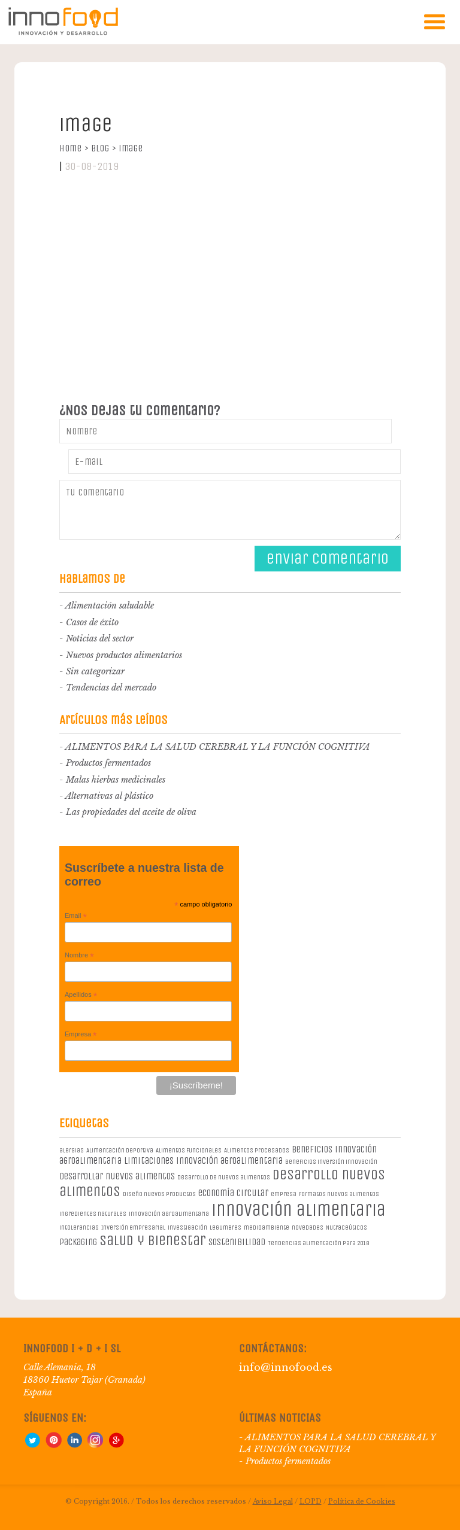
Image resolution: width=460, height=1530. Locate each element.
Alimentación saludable (109, 605)
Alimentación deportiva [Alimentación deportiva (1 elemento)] (119, 1150)
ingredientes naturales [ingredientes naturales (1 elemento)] (92, 1214)
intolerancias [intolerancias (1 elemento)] (79, 1227)
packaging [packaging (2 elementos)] (78, 1242)
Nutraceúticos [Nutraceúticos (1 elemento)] (346, 1227)
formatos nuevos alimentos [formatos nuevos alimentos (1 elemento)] (339, 1194)
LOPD (310, 1501)
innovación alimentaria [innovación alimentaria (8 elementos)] (298, 1210)
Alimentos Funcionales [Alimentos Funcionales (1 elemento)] (189, 1150)
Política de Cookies (361, 1501)
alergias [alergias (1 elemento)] (71, 1150)
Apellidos (81, 995)
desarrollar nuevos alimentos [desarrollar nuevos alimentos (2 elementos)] (117, 1176)
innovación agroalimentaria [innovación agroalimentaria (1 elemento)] (169, 1214)
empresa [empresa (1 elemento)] (283, 1194)
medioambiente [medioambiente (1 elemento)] (266, 1227)
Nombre (79, 955)
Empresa (81, 1034)
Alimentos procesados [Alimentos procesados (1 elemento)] (256, 1150)
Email (76, 916)
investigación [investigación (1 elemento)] (187, 1227)
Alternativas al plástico (109, 795)
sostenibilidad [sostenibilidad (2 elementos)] (236, 1242)
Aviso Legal (273, 1501)
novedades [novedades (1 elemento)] (307, 1227)
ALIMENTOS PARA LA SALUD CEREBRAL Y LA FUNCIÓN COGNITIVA (217, 746)
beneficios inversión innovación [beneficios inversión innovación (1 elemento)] (331, 1162)
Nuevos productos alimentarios (124, 655)
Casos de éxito (92, 622)
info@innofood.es (285, 1367)
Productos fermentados (108, 763)
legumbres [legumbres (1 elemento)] (225, 1227)
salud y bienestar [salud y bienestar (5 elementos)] (152, 1240)
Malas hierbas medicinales (115, 779)
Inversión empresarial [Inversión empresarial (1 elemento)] (133, 1227)
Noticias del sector (100, 638)
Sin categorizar (95, 671)
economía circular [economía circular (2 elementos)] (233, 1193)
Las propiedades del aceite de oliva (131, 812)
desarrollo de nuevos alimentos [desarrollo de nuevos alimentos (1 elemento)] (223, 1177)
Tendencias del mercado (111, 687)
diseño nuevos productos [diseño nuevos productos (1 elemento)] (159, 1194)
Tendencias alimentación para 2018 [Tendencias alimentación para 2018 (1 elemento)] (318, 1243)
